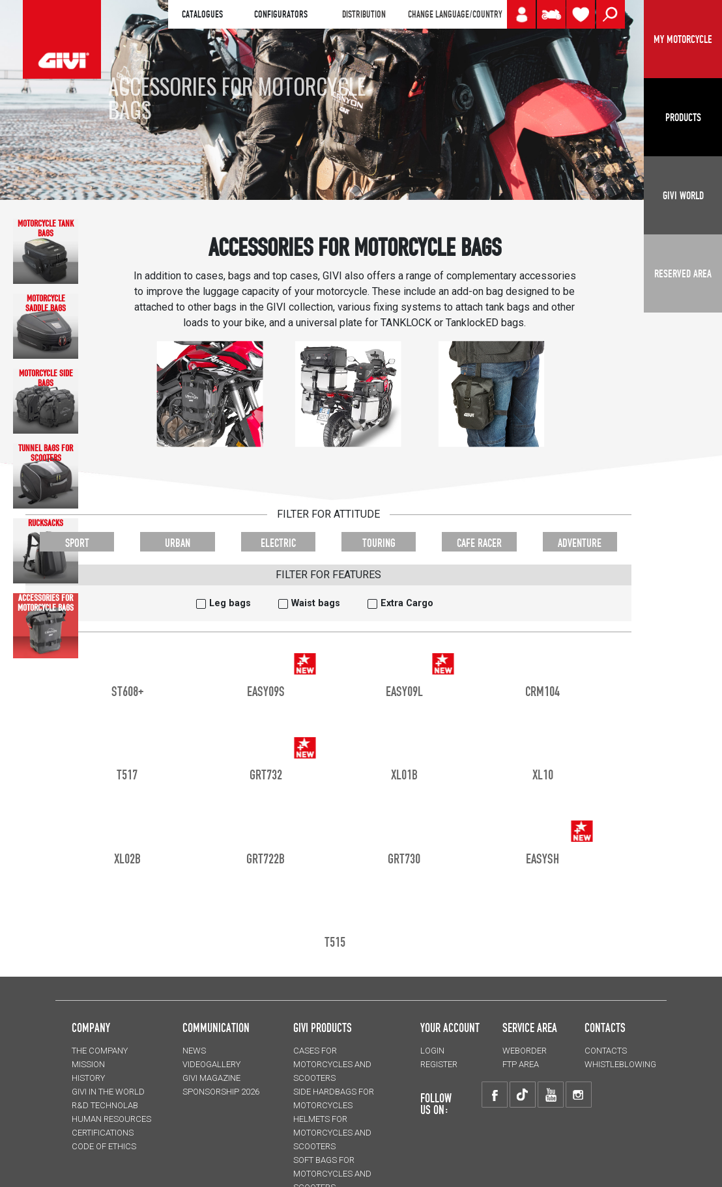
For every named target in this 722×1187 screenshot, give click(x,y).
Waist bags (315, 603)
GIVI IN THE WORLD (108, 1091)
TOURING (379, 543)
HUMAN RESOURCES (111, 1119)
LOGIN (432, 1050)
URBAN (177, 543)
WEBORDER (524, 1050)
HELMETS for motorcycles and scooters (332, 1132)
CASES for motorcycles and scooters (332, 1064)
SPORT (77, 543)
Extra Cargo (407, 603)
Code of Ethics (104, 1146)
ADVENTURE (579, 543)
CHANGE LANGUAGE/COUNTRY (455, 14)
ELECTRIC (278, 543)
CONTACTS (606, 1050)
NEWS (194, 1050)
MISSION (88, 1064)
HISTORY (88, 1078)
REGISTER (438, 1064)
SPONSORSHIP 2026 (220, 1091)
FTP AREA (520, 1064)
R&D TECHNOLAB (105, 1105)
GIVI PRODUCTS (322, 1027)
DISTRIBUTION (364, 14)
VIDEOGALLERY (211, 1064)
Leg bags (230, 603)
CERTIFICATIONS (103, 1133)
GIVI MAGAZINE (211, 1078)
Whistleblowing (620, 1064)
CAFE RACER (479, 543)
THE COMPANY (100, 1050)
